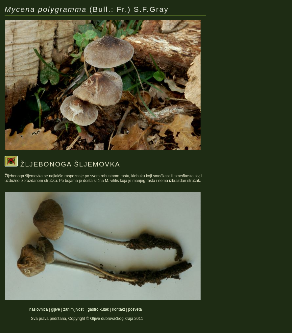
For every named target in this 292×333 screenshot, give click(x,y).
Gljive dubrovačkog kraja (112, 318)
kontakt (118, 309)
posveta (135, 309)
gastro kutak (98, 309)
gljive (55, 309)
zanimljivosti (73, 309)
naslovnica (38, 309)
